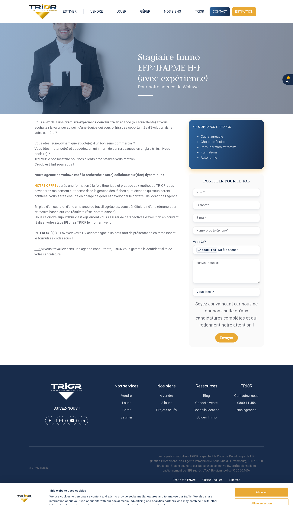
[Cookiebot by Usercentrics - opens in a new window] (24, 497)
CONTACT (220, 11)
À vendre (166, 396)
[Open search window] (262, 12)
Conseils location (206, 410)
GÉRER (145, 11)
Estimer (126, 417)
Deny (261, 494)
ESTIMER (70, 11)
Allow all (261, 472)
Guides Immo (206, 417)
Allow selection (261, 483)
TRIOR (246, 386)
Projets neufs (166, 410)
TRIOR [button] (199, 11)
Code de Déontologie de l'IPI (236, 456)
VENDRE (96, 11)
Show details (197, 497)
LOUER (121, 11)
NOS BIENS (172, 11)
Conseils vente (206, 403)
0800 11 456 (246, 403)
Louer (126, 403)
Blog (206, 396)
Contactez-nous (246, 396)
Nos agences (246, 410)
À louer (166, 403)
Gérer (126, 410)
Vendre (126, 396)
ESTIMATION (244, 11)
